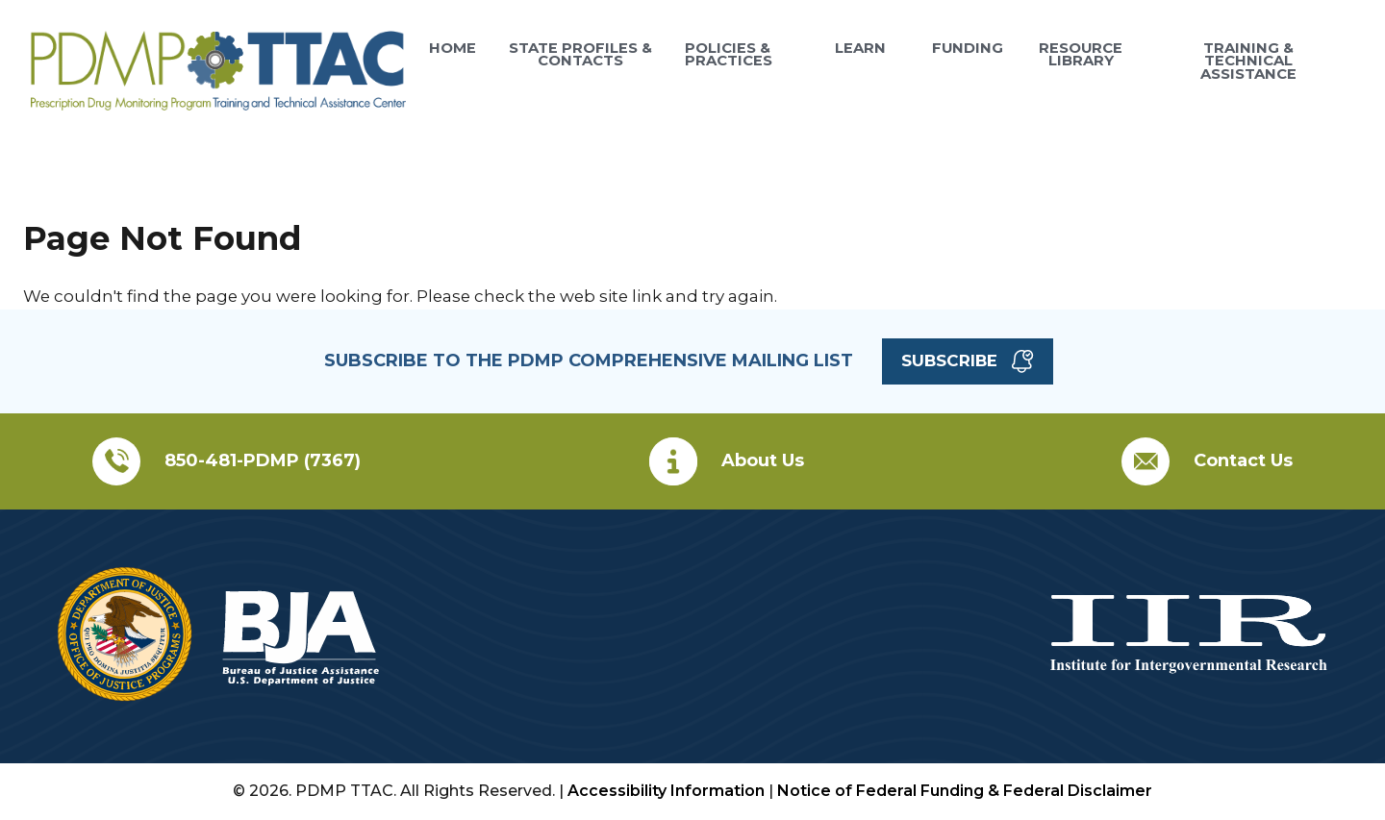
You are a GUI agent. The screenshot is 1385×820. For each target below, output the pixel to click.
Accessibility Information (666, 791)
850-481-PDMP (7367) (262, 460)
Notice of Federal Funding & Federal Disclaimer (964, 791)
